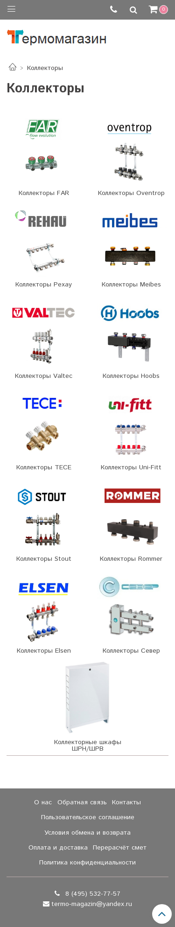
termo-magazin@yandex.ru (91, 904)
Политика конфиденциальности (87, 862)
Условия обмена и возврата (87, 832)
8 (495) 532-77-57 (91, 894)
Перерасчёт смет (120, 847)
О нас (43, 802)
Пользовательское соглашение (87, 817)
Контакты (126, 802)
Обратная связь (82, 802)
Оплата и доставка (58, 847)
